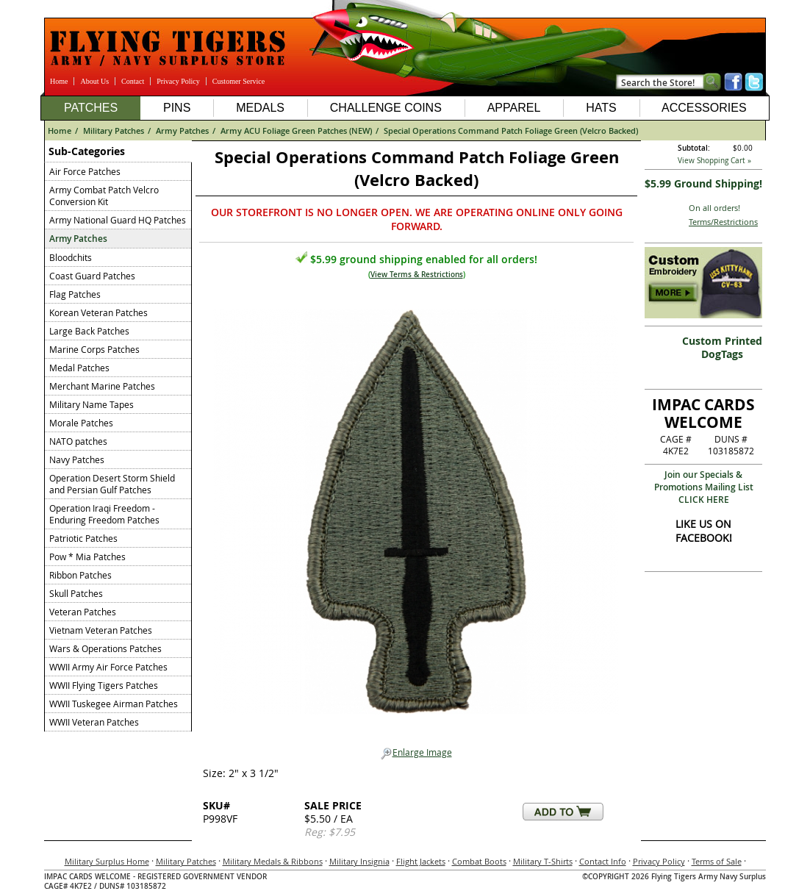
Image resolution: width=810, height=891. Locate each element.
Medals (260, 107)
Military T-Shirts (543, 861)
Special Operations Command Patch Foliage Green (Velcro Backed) (511, 130)
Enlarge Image (416, 752)
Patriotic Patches (83, 538)
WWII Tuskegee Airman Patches (113, 703)
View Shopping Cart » (714, 160)
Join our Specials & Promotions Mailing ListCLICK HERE (703, 487)
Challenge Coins (386, 107)
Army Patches (182, 130)
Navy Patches (76, 459)
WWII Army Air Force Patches (108, 667)
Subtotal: (694, 148)
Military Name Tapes (91, 404)
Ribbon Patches (80, 575)
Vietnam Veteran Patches (100, 630)
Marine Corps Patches (94, 349)
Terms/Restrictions (723, 221)
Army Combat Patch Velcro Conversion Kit (104, 195)
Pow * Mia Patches (87, 556)
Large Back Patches (89, 331)
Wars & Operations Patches (105, 648)
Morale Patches (81, 423)
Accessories (704, 107)
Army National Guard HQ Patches (117, 220)
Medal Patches (79, 367)
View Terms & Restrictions (416, 274)
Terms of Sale (717, 861)
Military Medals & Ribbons (273, 861)
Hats (601, 107)
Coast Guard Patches (92, 276)
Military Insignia (359, 861)
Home (59, 81)
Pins (176, 107)
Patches (91, 107)
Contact (132, 81)
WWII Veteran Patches (94, 722)
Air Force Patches (85, 171)
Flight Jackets (420, 861)
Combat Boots (479, 861)
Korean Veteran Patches (98, 312)
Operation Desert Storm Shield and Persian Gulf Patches (112, 483)
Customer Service (238, 81)
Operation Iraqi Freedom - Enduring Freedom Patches (104, 514)
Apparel (514, 107)
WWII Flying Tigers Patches (103, 685)
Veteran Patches (82, 612)
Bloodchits (70, 257)
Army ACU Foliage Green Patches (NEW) (296, 130)
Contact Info (602, 861)
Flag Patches (75, 294)
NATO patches (78, 441)
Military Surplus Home (107, 861)
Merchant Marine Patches (102, 386)
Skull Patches (76, 593)
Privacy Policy (178, 81)
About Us (94, 81)
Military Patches (113, 130)
